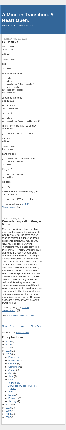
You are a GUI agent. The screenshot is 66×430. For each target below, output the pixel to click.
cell (10, 315)
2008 (8, 414)
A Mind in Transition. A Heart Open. (28, 17)
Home (23, 326)
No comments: (8, 207)
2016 (8, 344)
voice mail (30, 315)
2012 (8, 354)
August (12, 370)
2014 (8, 347)
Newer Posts (8, 326)
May (10, 379)
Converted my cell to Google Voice (21, 223)
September (14, 367)
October (12, 363)
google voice (18, 315)
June (11, 376)
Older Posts (36, 326)
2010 (8, 407)
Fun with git (10, 41)
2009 (8, 411)
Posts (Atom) (22, 332)
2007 (8, 417)
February (13, 398)
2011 (8, 404)
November (14, 360)
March (11, 395)
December (14, 357)
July (10, 373)
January (12, 401)
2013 (8, 350)
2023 (8, 341)
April (11, 391)
